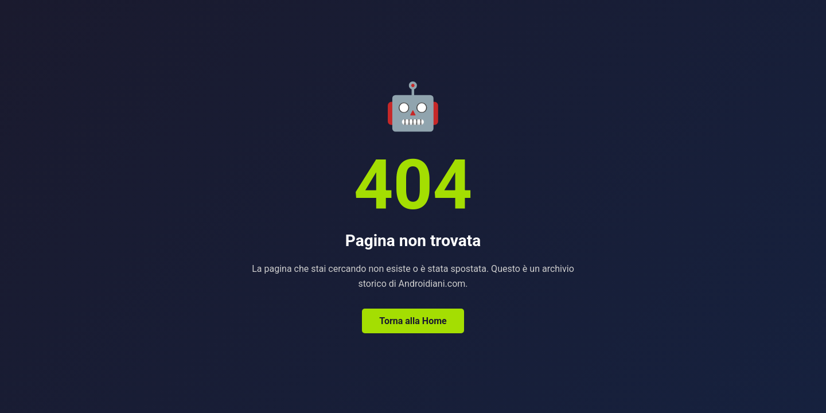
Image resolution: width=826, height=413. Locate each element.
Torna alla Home (412, 320)
